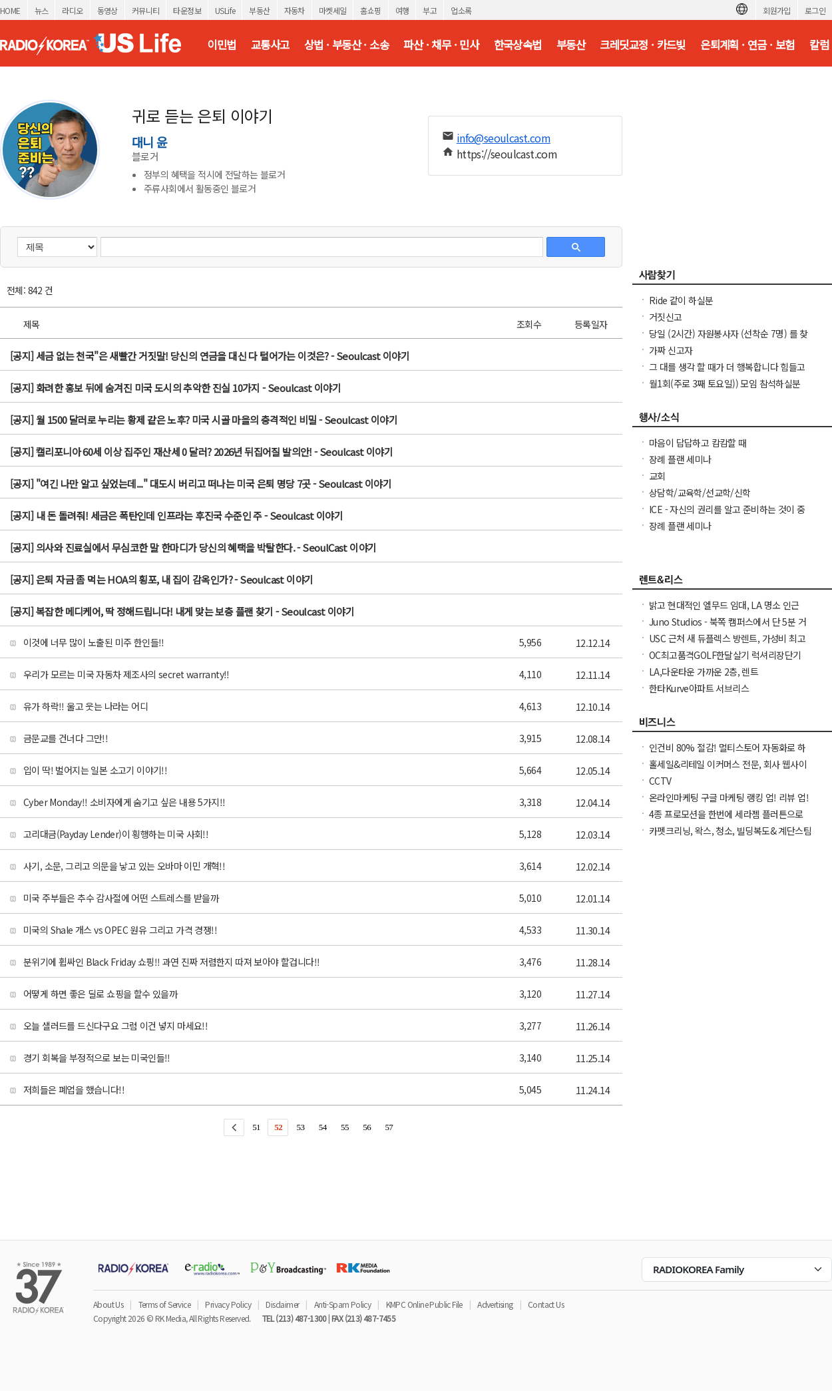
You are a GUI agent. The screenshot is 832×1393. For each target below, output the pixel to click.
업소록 (461, 10)
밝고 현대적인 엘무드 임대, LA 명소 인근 (724, 605)
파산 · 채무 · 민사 (441, 45)
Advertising (495, 1304)
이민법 (221, 45)
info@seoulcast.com (503, 138)
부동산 (259, 10)
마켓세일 (333, 10)
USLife (225, 10)
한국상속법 (518, 45)
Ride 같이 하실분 (681, 300)
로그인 (815, 10)
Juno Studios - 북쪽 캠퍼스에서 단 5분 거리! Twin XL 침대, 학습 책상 (727, 628)
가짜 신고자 (670, 350)
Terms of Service (164, 1304)
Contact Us (546, 1304)
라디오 (72, 10)
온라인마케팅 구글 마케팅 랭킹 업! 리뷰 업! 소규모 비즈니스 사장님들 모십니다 (729, 804)
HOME (10, 10)
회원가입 (777, 10)
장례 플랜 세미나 (680, 459)
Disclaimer (282, 1304)
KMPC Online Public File (424, 1304)
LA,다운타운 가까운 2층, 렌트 (703, 671)
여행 (402, 10)
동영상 (107, 10)
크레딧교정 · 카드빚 (642, 45)
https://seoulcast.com (507, 154)
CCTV (660, 780)
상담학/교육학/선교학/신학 (700, 492)
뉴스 (42, 10)
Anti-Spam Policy (342, 1304)
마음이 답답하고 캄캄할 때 (698, 442)
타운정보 (187, 10)
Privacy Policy (228, 1304)
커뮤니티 (146, 10)
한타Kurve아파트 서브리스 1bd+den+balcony (699, 695)
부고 (430, 10)
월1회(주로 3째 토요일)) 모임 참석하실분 (725, 383)
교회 (657, 476)
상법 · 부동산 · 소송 (346, 45)
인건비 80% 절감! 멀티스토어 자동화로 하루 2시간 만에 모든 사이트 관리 (727, 754)
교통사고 (270, 45)
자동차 (294, 10)
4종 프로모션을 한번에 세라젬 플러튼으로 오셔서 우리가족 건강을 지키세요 (726, 820)
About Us (108, 1304)
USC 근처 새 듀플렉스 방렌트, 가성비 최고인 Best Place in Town (727, 645)
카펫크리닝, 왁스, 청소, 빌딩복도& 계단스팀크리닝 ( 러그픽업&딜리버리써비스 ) (730, 837)
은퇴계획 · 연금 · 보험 (747, 45)
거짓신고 (665, 316)
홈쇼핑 (370, 10)
